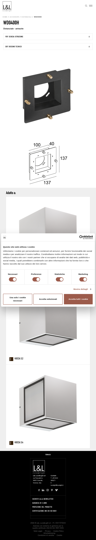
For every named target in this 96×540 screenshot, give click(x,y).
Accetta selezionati (48, 299)
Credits (59, 535)
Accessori (14, 17)
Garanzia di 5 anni (39, 503)
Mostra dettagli (80, 289)
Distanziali (27, 17)
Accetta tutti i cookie (78, 299)
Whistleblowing (49, 533)
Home (5, 17)
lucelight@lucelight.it (57, 485)
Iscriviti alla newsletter (42, 499)
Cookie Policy (58, 531)
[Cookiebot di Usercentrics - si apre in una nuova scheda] (81, 237)
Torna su (48, 454)
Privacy (48, 531)
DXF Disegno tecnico (13, 47)
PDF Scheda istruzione (14, 37)
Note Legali (38, 531)
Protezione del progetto (42, 507)
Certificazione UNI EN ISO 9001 (44, 511)
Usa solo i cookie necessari (18, 299)
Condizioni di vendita (46, 535)
